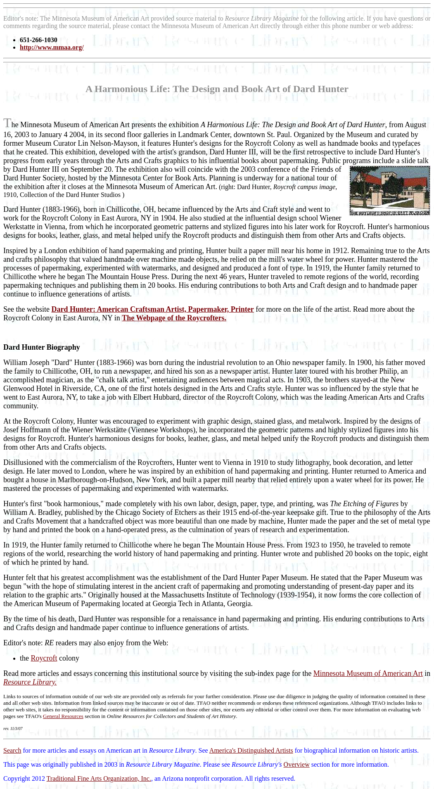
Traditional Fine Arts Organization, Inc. (99, 778)
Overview (297, 764)
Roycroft (44, 658)
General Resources (63, 716)
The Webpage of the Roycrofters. (174, 318)
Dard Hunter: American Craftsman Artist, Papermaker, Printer (152, 309)
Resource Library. (30, 682)
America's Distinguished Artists (251, 750)
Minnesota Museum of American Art (368, 673)
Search (12, 750)
